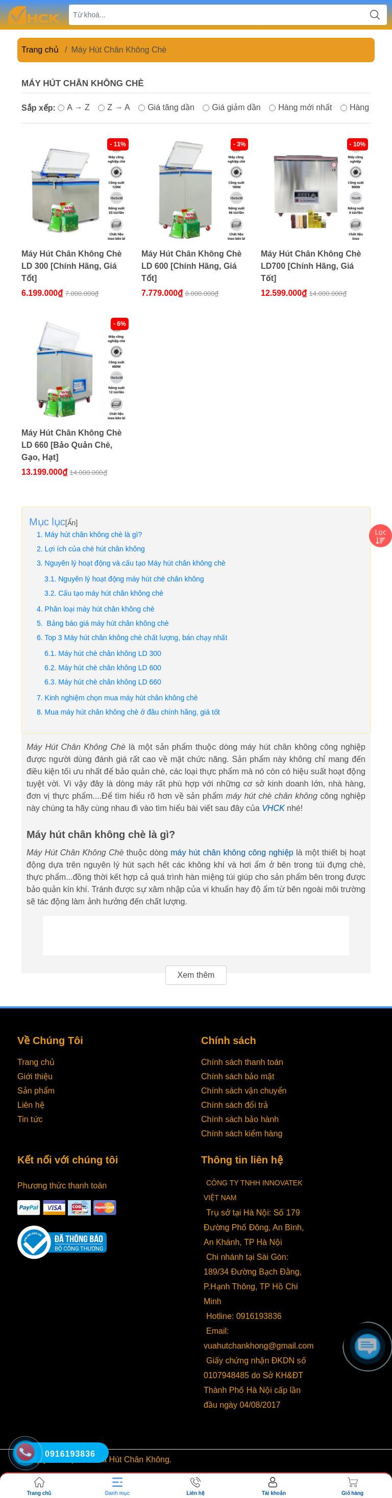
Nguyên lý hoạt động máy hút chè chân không (131, 579)
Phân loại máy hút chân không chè (100, 609)
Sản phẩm (36, 1090)
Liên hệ (30, 1105)
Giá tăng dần (166, 107)
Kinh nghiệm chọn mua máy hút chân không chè (121, 698)
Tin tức (30, 1119)
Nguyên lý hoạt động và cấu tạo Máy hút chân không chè (135, 563)
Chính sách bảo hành (240, 1119)
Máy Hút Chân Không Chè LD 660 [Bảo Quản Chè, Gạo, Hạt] (71, 445)
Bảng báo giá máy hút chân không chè (107, 623)
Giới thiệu (35, 1076)
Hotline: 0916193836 (244, 1316)
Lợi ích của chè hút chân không (95, 549)
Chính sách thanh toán (242, 1062)
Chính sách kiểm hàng (241, 1133)
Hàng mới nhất (300, 107)
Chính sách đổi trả (234, 1105)
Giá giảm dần (231, 107)
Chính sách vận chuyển (243, 1090)
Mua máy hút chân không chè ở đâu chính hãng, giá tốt (132, 712)
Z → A (114, 107)
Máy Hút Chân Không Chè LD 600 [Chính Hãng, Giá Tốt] (191, 266)
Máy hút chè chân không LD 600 (109, 668)
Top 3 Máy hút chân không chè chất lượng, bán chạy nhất (135, 637)
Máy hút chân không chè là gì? (93, 534)
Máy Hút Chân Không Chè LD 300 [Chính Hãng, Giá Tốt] (71, 266)
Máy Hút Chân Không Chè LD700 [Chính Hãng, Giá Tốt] (311, 266)
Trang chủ (40, 49)
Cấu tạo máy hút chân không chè (110, 593)
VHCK (273, 808)
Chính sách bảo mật (237, 1076)
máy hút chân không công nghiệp (231, 852)
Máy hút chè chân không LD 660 (109, 682)
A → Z (73, 107)
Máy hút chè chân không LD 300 (109, 653)
